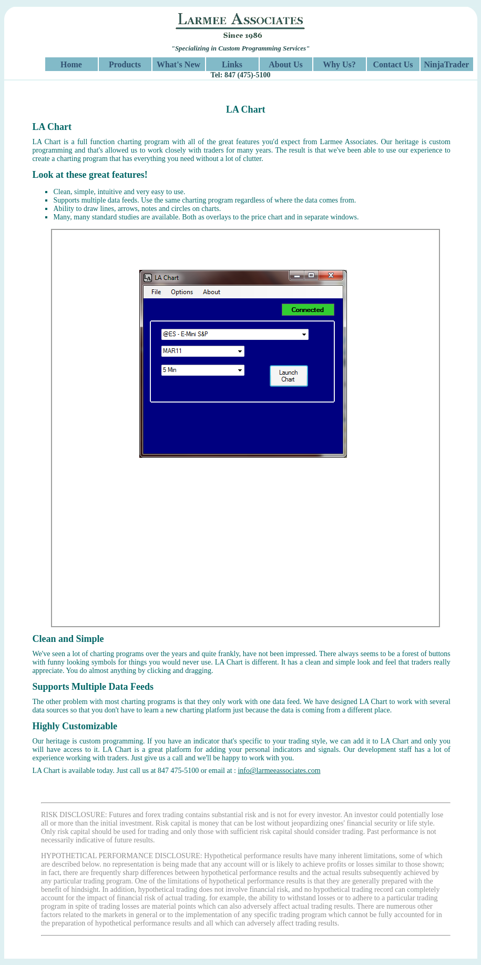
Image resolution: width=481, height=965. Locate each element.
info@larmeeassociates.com (279, 771)
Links (232, 64)
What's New (178, 64)
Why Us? (339, 64)
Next (448, 433)
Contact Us (393, 64)
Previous (44, 433)
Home (71, 64)
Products (125, 64)
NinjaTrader (446, 64)
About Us (285, 64)
